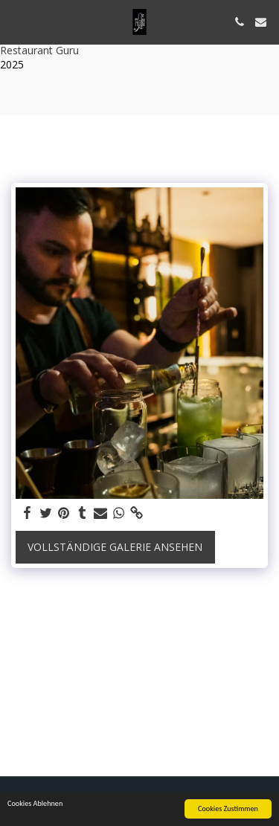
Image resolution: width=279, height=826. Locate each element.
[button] (16, 21)
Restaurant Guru (39, 50)
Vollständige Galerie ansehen (115, 547)
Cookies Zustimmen (228, 809)
